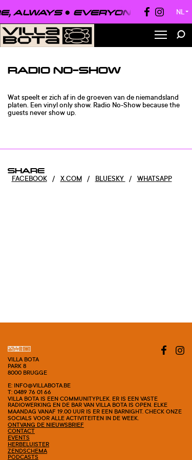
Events (19, 437)
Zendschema (27, 451)
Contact (21, 431)
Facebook (29, 178)
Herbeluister (28, 444)
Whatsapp (154, 178)
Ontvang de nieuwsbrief (46, 425)
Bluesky (110, 178)
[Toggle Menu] (161, 35)
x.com (71, 178)
